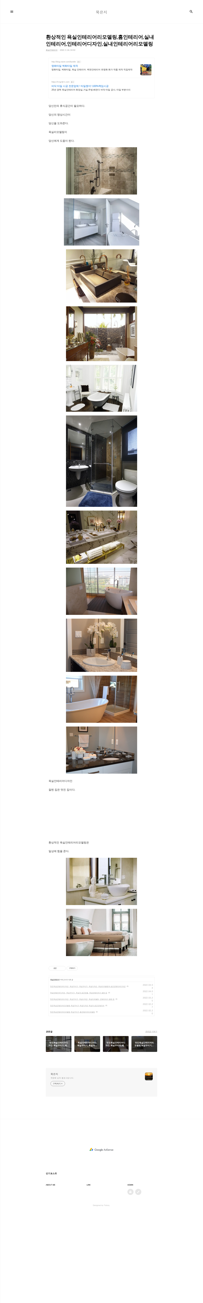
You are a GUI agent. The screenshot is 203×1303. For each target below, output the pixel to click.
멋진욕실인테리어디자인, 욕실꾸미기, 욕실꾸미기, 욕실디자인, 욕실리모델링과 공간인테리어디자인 (88, 986)
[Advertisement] (101, 815)
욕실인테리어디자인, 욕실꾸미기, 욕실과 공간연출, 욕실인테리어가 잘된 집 (78, 993)
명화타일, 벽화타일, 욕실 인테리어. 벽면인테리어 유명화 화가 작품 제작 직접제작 (92, 69)
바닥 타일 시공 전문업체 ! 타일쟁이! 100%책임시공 (80, 86)
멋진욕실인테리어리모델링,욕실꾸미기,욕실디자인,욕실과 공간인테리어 (77, 1005)
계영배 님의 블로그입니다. (62, 1077)
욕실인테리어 (54, 980)
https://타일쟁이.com (60, 82)
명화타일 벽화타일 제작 (65, 66)
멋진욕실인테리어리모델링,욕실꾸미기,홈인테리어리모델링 (72, 1012)
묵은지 (54, 1074)
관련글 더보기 (151, 1031)
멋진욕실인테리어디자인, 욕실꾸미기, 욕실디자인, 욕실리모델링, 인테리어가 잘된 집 (82, 999)
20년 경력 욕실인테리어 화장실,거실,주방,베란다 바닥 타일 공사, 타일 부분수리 (91, 90)
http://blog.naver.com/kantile (64, 62)
